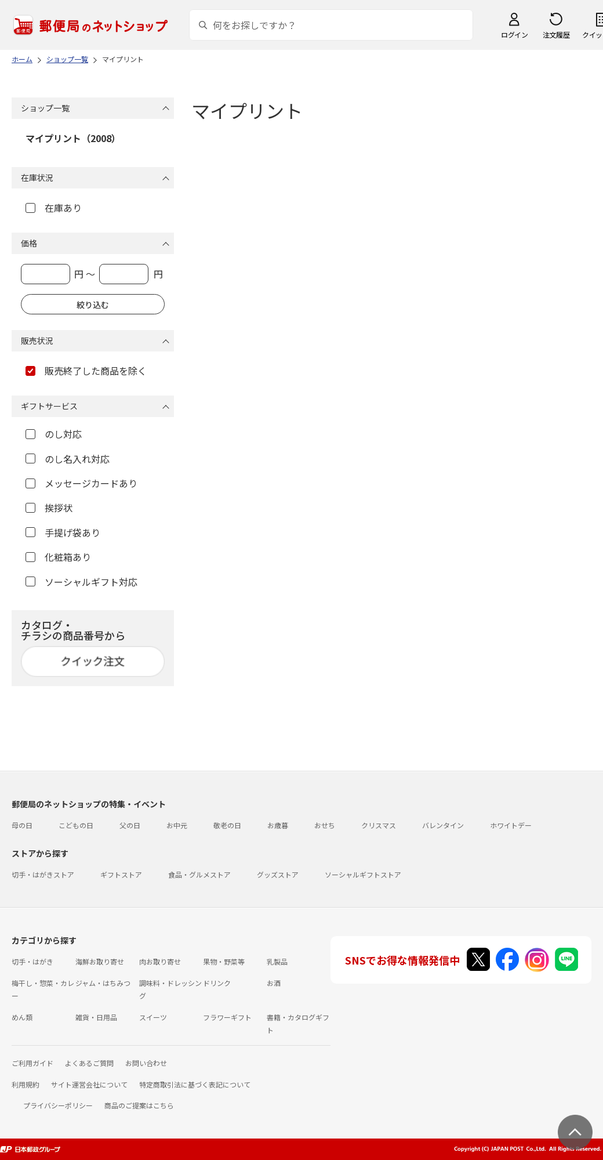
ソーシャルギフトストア (363, 874)
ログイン (514, 34)
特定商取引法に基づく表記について (194, 1084)
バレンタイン (443, 825)
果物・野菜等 (224, 961)
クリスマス (378, 825)
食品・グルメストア (199, 874)
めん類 (22, 1017)
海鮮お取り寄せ (99, 961)
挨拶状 (49, 507)
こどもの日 (76, 825)
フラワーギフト (227, 1017)
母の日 (22, 825)
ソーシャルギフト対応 (81, 582)
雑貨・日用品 (96, 1017)
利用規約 (25, 1084)
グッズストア (278, 874)
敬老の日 (227, 825)
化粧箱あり (58, 557)
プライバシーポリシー (58, 1105)
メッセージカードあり (81, 483)
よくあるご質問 (89, 1063)
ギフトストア (121, 874)
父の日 (129, 825)
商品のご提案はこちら (139, 1105)
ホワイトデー (511, 825)
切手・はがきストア (43, 874)
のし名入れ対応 (68, 459)
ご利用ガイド (32, 1063)
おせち (324, 825)
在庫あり (54, 208)
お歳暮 (277, 825)
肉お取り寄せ (160, 961)
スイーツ (153, 1017)
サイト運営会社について (89, 1084)
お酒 (274, 983)
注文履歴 (556, 34)
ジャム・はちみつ (102, 983)
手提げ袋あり (63, 532)
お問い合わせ (146, 1063)
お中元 (176, 825)
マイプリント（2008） (73, 138)
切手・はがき (32, 961)
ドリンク (217, 983)
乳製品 (277, 961)
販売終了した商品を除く (86, 371)
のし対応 (54, 434)
